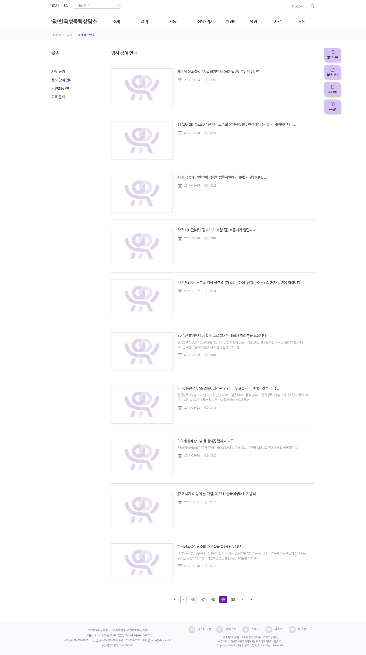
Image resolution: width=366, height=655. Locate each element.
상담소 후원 (332, 57)
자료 (279, 21)
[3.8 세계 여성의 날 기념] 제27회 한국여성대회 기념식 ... (218, 494)
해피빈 (297, 629)
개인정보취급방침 (98, 630)
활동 (173, 21)
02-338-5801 (110, 640)
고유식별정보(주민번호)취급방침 (129, 630)
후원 (303, 21)
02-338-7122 (133, 640)
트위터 (251, 629)
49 (223, 600)
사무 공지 (58, 72)
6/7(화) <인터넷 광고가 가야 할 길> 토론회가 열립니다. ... (219, 230)
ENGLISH (297, 6)
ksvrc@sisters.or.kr (161, 640)
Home (57, 35)
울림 (65, 5)
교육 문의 (58, 97)
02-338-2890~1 (82, 640)
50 (233, 600)
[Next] (242, 599)
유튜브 (274, 629)
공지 (69, 35)
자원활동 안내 (61, 88)
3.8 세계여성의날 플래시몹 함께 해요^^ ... (207, 441)
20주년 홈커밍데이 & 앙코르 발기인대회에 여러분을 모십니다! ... (224, 335)
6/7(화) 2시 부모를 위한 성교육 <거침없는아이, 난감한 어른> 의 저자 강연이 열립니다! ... (241, 283)
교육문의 (332, 109)
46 (192, 600)
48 (213, 600)
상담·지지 (206, 21)
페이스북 (226, 629)
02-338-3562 (126, 645)
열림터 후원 (332, 75)
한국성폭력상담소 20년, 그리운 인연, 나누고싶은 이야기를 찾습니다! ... (228, 388)
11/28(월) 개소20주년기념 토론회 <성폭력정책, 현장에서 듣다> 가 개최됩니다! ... (236, 124)
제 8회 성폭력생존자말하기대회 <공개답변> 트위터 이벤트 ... (220, 72)
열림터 (55, 5)
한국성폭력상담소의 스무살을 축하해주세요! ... (211, 547)
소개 (116, 21)
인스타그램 (199, 629)
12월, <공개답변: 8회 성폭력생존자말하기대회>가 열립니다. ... (222, 177)
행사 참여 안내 (86, 35)
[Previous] (175, 599)
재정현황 (332, 92)
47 (202, 600)
